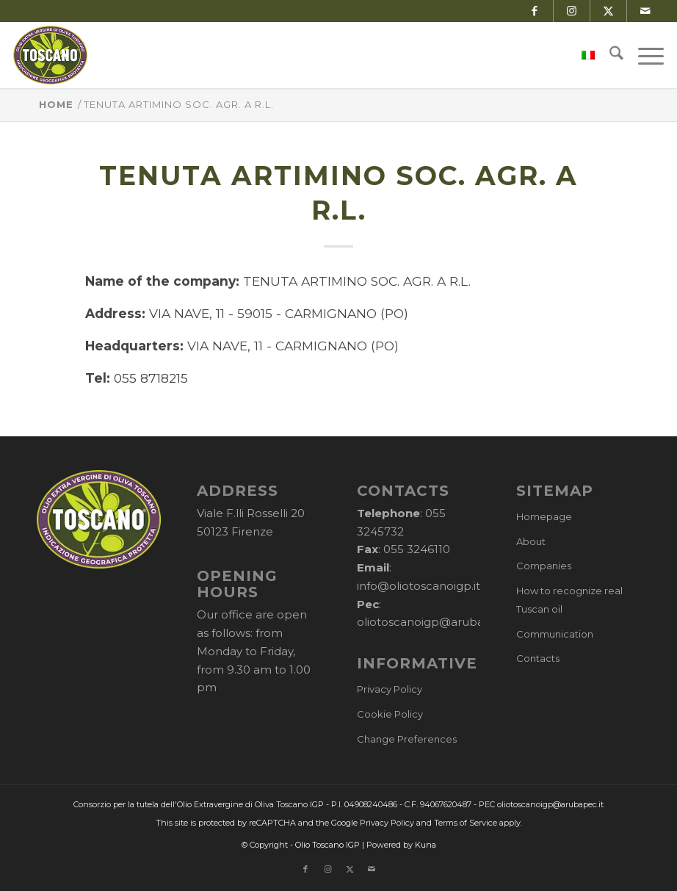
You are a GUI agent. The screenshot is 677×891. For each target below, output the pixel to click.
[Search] (609, 55)
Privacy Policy (389, 689)
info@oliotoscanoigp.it (418, 586)
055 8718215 (151, 378)
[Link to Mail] (645, 11)
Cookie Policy (390, 714)
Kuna (425, 845)
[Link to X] (608, 11)
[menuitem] (581, 55)
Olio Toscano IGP (327, 845)
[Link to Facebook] (535, 11)
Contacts (538, 658)
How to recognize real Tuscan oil (569, 600)
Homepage (544, 516)
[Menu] (643, 55)
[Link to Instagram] (572, 11)
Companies (543, 565)
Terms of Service (465, 823)
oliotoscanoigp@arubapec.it (436, 622)
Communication (554, 634)
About (531, 541)
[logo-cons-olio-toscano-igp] (50, 55)
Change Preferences (407, 739)
